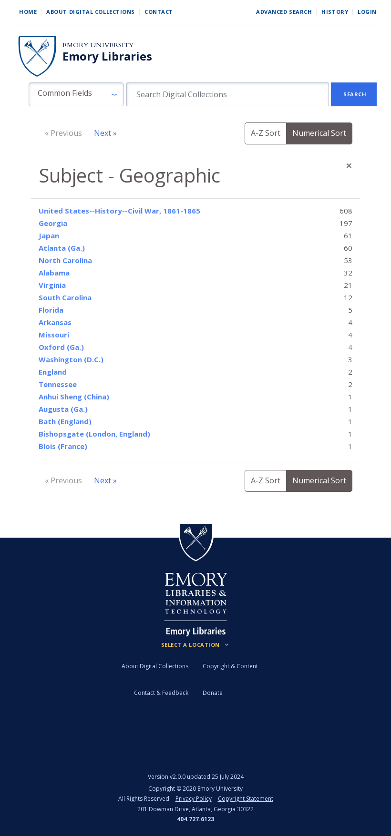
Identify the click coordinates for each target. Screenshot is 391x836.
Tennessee (58, 384)
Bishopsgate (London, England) (94, 433)
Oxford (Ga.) (61, 347)
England (53, 372)
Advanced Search (284, 11)
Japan (49, 235)
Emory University (98, 45)
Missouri (54, 334)
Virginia (52, 285)
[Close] (349, 165)
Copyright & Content (230, 666)
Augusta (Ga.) (63, 409)
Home (28, 11)
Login (367, 11)
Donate (213, 693)
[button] (76, 94)
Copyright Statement (245, 799)
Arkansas (55, 322)
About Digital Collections (90, 11)
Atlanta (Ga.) (62, 248)
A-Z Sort (265, 133)
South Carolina (65, 297)
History (334, 11)
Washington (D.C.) (71, 359)
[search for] (227, 94)
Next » (105, 133)
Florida (51, 310)
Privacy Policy (193, 799)
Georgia (53, 223)
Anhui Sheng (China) (74, 396)
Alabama (54, 272)
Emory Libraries (107, 56)
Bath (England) (65, 421)
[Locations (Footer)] (195, 645)
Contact (158, 11)
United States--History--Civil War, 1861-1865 (119, 210)
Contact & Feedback (161, 693)
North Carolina (65, 260)
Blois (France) (63, 446)
